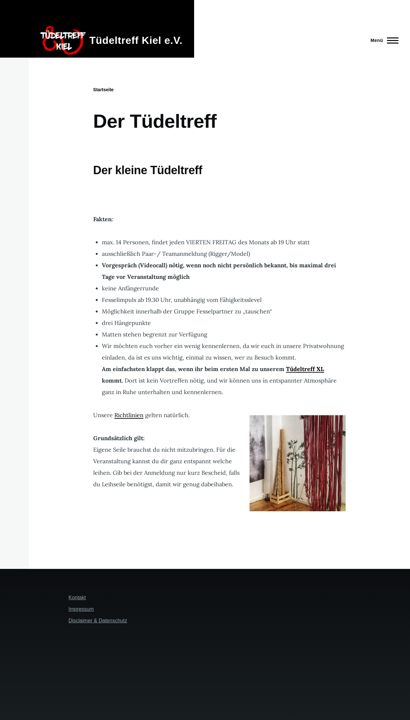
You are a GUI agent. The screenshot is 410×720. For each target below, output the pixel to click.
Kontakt (77, 597)
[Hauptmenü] (382, 40)
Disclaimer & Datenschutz (98, 620)
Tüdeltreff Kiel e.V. (136, 40)
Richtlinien (129, 415)
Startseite (103, 89)
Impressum (81, 609)
